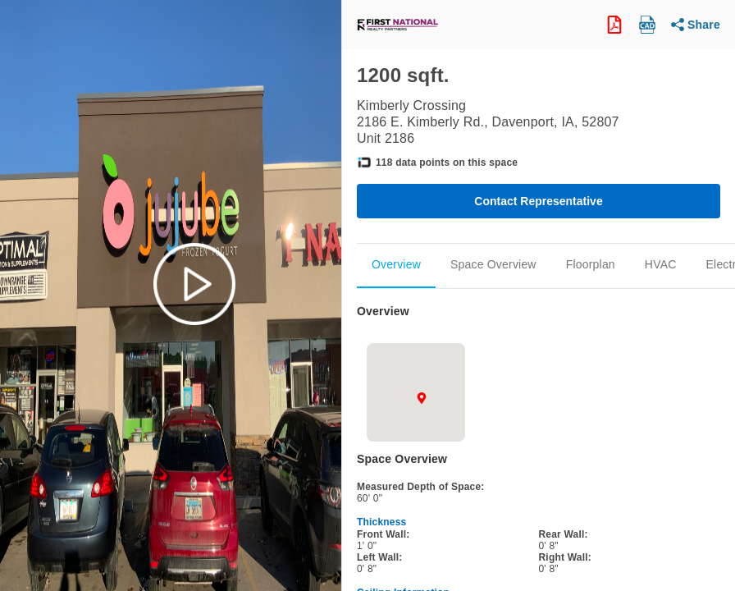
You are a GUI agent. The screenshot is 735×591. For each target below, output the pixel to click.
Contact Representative (538, 201)
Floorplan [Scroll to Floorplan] (590, 264)
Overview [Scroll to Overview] (396, 264)
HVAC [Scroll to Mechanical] (661, 264)
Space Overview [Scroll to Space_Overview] (493, 264)
